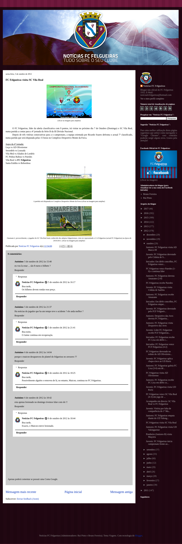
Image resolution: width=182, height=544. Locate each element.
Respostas (22, 276)
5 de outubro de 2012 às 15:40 (38, 261)
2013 (146, 226)
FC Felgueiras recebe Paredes (159, 283)
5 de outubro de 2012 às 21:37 (38, 307)
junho (149, 463)
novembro (151, 239)
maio (149, 467)
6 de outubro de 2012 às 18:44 (61, 418)
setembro (151, 449)
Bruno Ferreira (150, 194)
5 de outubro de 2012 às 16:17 (61, 282)
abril (149, 471)
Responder (19, 270)
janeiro (150, 485)
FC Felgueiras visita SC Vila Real (161, 422)
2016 (146, 213)
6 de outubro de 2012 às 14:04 (38, 352)
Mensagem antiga (121, 492)
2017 (146, 208)
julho (149, 458)
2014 (146, 222)
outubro (150, 243)
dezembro (151, 234)
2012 (146, 231)
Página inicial (73, 492)
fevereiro (151, 480)
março (150, 476)
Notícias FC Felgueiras (33, 282)
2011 (146, 490)
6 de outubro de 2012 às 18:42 (38, 398)
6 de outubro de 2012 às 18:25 (61, 373)
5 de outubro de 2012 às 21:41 (61, 327)
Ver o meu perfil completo (152, 98)
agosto (150, 454)
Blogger (138, 535)
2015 (146, 217)
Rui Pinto (147, 198)
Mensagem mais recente (21, 492)
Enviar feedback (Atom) (28, 499)
